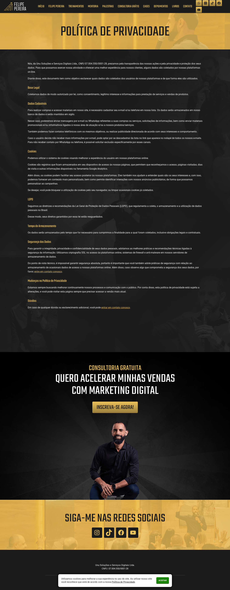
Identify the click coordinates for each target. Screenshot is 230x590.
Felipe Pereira (56, 6)
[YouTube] (199, 10)
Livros (175, 6)
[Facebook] (219, 3)
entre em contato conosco (48, 271)
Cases (146, 6)
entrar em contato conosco (115, 307)
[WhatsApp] (199, 3)
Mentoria (93, 6)
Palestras (108, 6)
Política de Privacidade (123, 582)
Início (41, 6)
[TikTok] (212, 3)
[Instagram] (205, 3)
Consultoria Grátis (128, 6)
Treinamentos (76, 6)
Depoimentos (161, 6)
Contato (187, 6)
